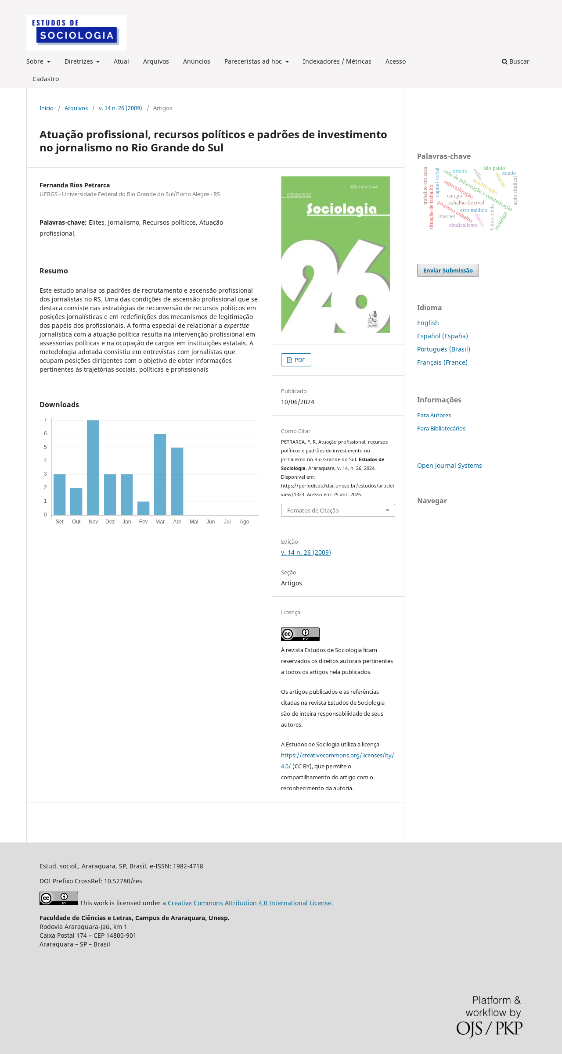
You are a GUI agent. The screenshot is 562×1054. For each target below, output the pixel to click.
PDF (299, 360)
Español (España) (442, 336)
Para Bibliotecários (441, 428)
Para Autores (434, 415)
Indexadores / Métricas (337, 61)
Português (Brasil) (443, 349)
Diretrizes (80, 61)
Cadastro (45, 79)
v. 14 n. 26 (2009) (120, 108)
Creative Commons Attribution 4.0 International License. (250, 903)
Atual (121, 61)
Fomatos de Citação (313, 510)
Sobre (35, 61)
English (428, 323)
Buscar (516, 61)
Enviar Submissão (448, 270)
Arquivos (156, 61)
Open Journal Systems (449, 465)
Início (47, 108)
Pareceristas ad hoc (254, 61)
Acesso (395, 61)
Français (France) (442, 362)
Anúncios (196, 61)
